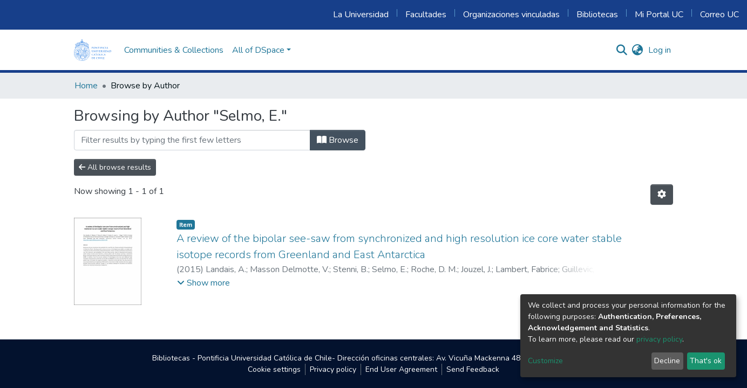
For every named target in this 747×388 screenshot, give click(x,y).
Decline (667, 361)
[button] (637, 50)
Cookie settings (274, 369)
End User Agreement (401, 369)
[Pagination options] (661, 194)
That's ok (706, 361)
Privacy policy (333, 369)
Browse (337, 140)
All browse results (115, 167)
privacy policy (659, 339)
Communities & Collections (173, 50)
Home (86, 86)
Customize (545, 361)
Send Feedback (472, 369)
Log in (659, 50)
